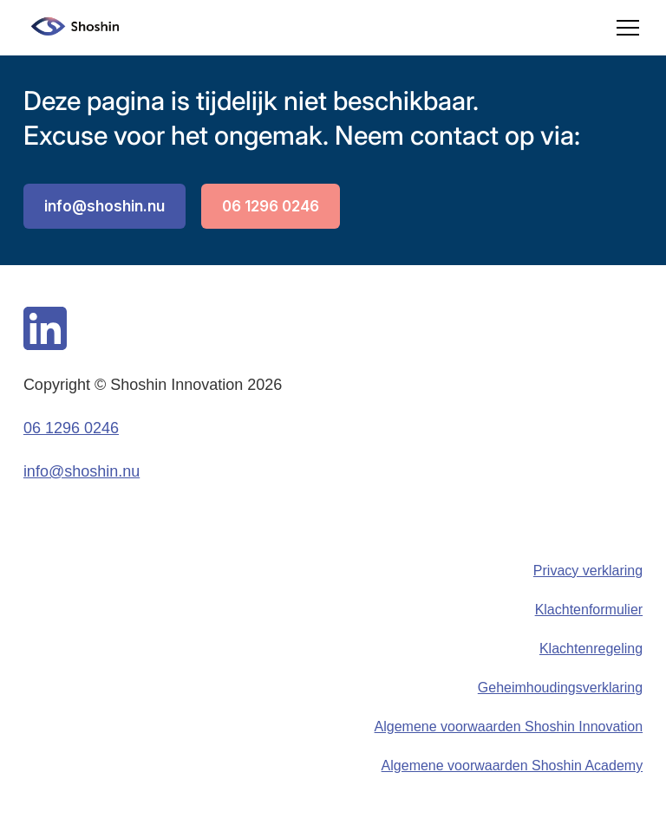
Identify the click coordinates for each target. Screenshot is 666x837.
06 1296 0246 (270, 206)
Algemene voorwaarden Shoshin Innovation (509, 726)
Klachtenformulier (589, 609)
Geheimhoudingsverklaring (560, 687)
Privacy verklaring (588, 570)
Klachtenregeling (591, 648)
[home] (71, 28)
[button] (624, 28)
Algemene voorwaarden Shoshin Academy (512, 765)
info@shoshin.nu (104, 206)
